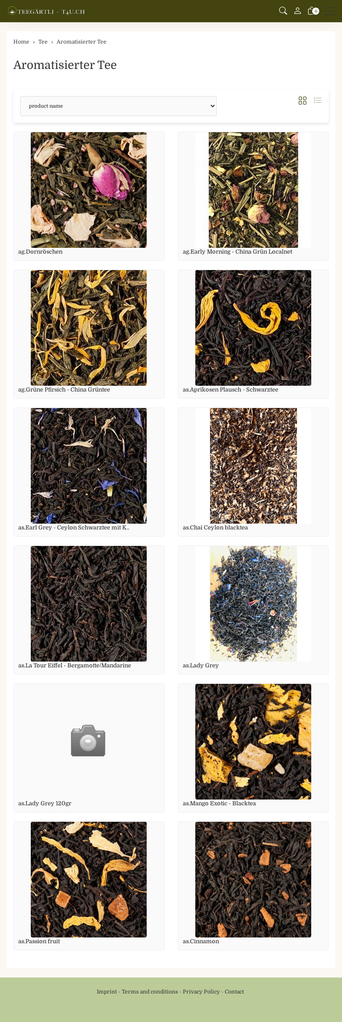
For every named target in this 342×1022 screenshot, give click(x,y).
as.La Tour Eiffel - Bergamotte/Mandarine (74, 665)
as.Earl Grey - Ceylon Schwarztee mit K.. (73, 527)
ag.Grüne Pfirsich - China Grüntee (64, 389)
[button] (283, 11)
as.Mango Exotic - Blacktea (219, 803)
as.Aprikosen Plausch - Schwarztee (230, 389)
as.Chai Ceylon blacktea (215, 527)
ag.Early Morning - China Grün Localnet (237, 251)
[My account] (297, 11)
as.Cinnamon (201, 941)
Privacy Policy (201, 992)
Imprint (107, 992)
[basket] (311, 11)
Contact (234, 992)
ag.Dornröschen (40, 251)
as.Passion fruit (39, 941)
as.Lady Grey (201, 665)
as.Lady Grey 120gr (44, 803)
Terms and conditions (150, 992)
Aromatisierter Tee (65, 65)
